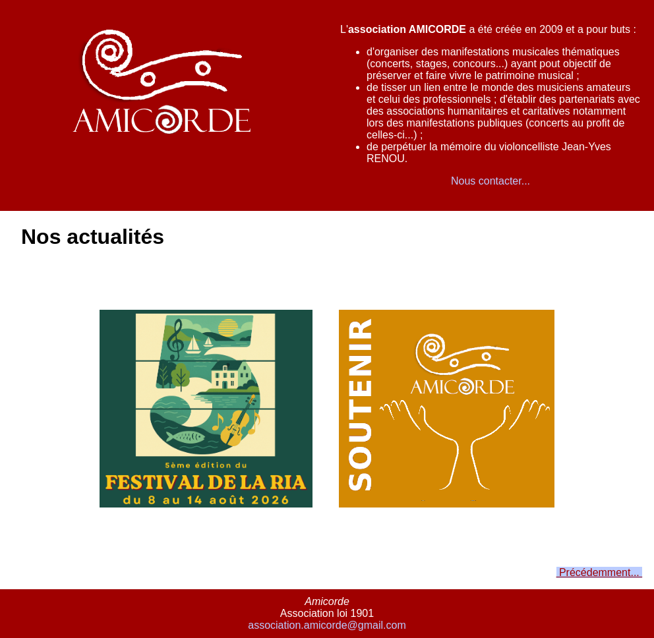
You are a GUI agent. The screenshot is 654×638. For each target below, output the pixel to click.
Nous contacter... (490, 181)
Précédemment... (599, 572)
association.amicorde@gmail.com (326, 625)
